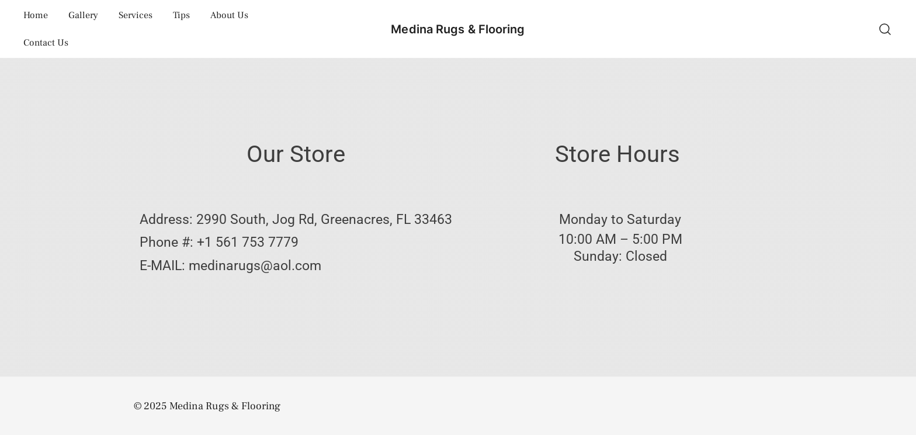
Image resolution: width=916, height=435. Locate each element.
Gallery (83, 15)
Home (35, 15)
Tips (181, 15)
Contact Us (45, 43)
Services (135, 15)
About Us (229, 15)
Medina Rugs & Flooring (458, 29)
